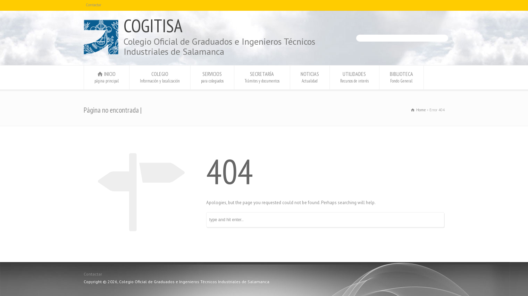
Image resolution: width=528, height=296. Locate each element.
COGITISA (153, 25)
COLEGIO (160, 77)
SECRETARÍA (262, 77)
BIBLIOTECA (401, 77)
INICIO (106, 77)
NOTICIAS (310, 77)
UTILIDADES (354, 77)
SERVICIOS (212, 77)
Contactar (93, 4)
